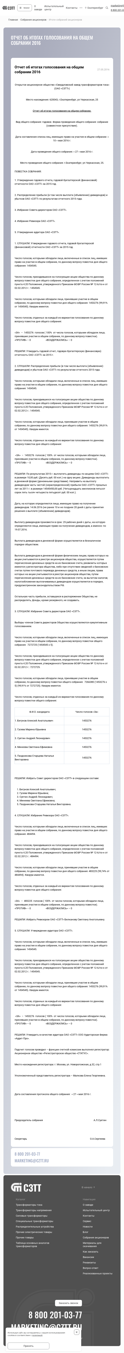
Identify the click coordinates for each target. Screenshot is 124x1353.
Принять (28, 1345)
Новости (88, 1226)
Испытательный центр (96, 1210)
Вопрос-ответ (90, 1268)
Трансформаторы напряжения (34, 1210)
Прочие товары (25, 1237)
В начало (87, 1187)
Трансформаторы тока (29, 1204)
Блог (85, 1232)
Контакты (72, 7)
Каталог (27, 8)
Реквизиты (89, 1262)
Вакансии (88, 1257)
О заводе (88, 1204)
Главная (13, 19)
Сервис (87, 1221)
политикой (37, 1335)
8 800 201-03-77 (27, 1154)
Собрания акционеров (33, 19)
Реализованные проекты (98, 1273)
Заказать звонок (68, 1303)
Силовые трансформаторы (31, 1215)
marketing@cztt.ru (32, 1160)
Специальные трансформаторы (34, 1221)
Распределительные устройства (35, 1226)
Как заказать (90, 1251)
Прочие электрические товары (34, 1232)
